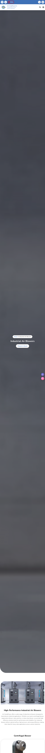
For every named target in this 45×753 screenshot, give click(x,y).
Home (15, 336)
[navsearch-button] (40, 7)
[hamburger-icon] (43, 7)
